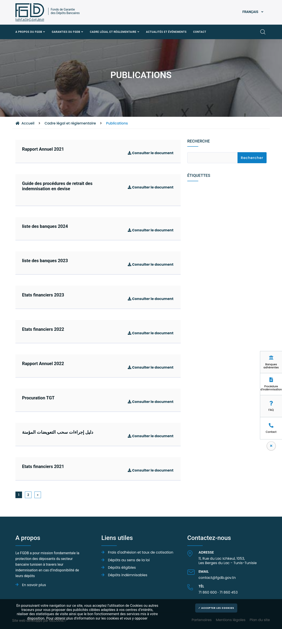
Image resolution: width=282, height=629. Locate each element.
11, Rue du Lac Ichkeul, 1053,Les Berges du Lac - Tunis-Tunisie (228, 560)
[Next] (37, 495)
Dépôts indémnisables (127, 575)
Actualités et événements (166, 31)
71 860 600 (208, 592)
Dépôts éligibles (122, 567)
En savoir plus (34, 584)
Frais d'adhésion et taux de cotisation (140, 552)
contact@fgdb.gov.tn (217, 577)
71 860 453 (228, 592)
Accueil (24, 123)
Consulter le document (150, 153)
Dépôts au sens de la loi (129, 560)
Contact (199, 31)
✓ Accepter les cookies (216, 608)
